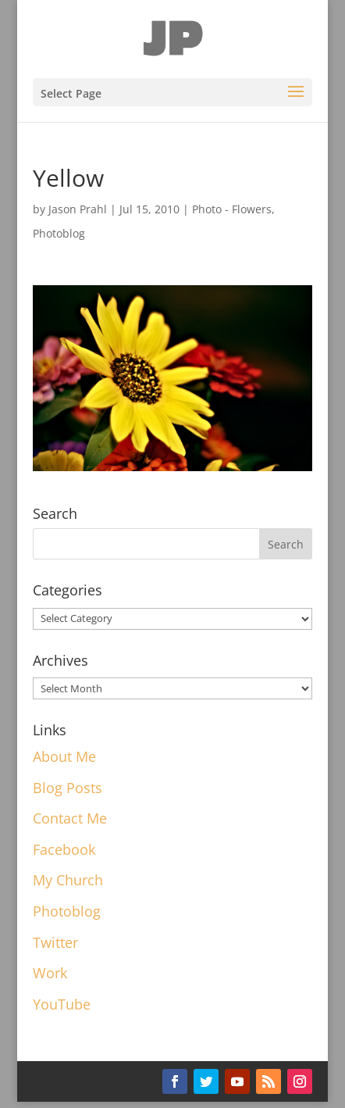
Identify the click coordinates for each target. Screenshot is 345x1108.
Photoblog (59, 233)
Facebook (64, 849)
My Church (68, 879)
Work (50, 972)
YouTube (62, 1004)
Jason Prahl (77, 209)
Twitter (55, 942)
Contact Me (70, 818)
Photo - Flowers (232, 209)
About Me (64, 756)
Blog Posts (67, 787)
